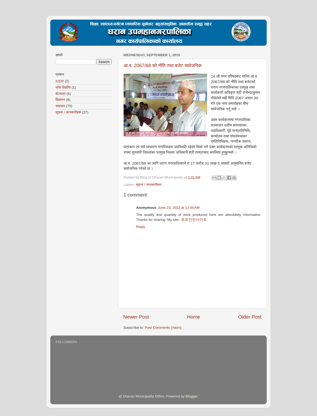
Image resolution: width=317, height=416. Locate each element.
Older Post (249, 317)
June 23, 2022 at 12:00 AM (179, 208)
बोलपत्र (61, 94)
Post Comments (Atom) (163, 328)
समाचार (60, 106)
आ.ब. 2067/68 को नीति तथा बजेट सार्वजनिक (163, 65)
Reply (140, 227)
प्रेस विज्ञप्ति (63, 87)
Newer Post (136, 317)
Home (193, 317)
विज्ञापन (60, 100)
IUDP (60, 81)
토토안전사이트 (194, 220)
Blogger (192, 396)
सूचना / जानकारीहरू (148, 185)
